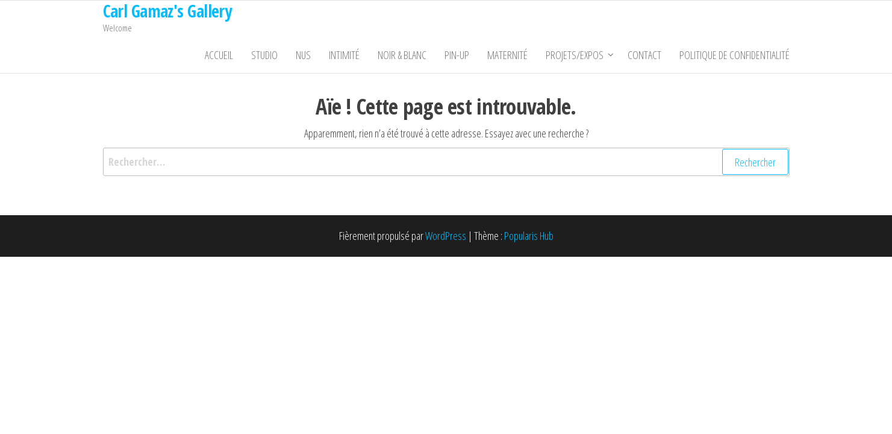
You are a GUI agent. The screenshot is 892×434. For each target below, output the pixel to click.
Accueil (219, 55)
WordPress (445, 235)
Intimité (344, 55)
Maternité (507, 55)
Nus (303, 55)
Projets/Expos (575, 55)
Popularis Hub (529, 235)
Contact (644, 55)
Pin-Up (456, 55)
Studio (264, 55)
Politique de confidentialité (734, 55)
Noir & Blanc (402, 55)
